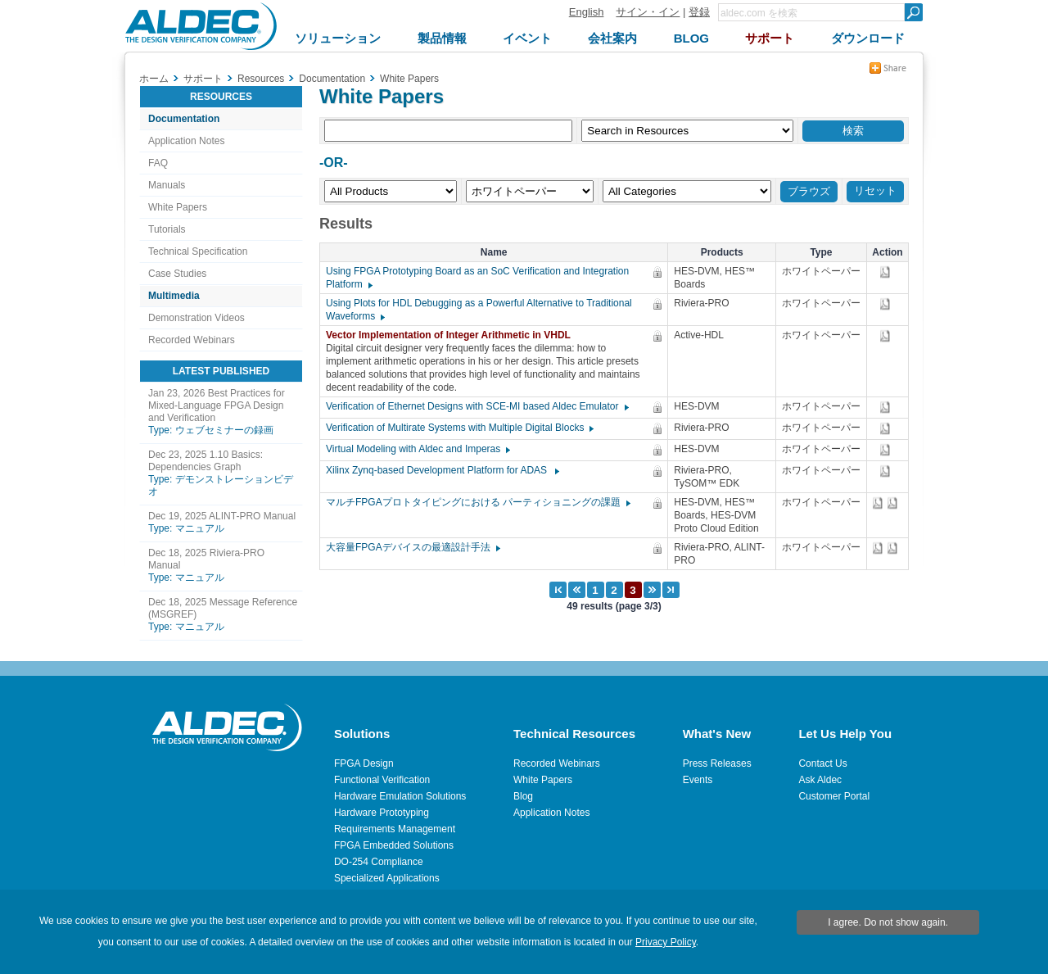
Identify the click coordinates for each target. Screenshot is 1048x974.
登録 (699, 12)
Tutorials (167, 229)
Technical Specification (197, 251)
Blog (523, 796)
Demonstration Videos (196, 318)
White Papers (177, 207)
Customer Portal (834, 796)
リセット (875, 190)
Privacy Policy (665, 942)
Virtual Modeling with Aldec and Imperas (417, 449)
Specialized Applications (387, 878)
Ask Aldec (820, 780)
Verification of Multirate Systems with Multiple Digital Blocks (459, 427)
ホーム (154, 78)
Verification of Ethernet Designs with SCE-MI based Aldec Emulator (476, 406)
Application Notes (186, 141)
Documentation (183, 119)
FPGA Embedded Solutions (394, 845)
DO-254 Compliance (378, 862)
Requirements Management (394, 829)
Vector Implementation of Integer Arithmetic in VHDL (452, 335)
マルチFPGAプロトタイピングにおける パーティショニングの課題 (477, 502)
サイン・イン (648, 12)
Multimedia (174, 295)
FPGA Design (364, 763)
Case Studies (177, 273)
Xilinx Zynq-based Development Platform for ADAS (442, 470)
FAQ (158, 163)
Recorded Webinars (191, 340)
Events (698, 780)
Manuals (166, 185)
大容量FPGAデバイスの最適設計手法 (412, 547)
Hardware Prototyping (381, 812)
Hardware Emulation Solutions (400, 796)
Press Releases (717, 763)
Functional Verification (382, 780)
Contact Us (822, 763)
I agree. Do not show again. (888, 922)
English (586, 12)
